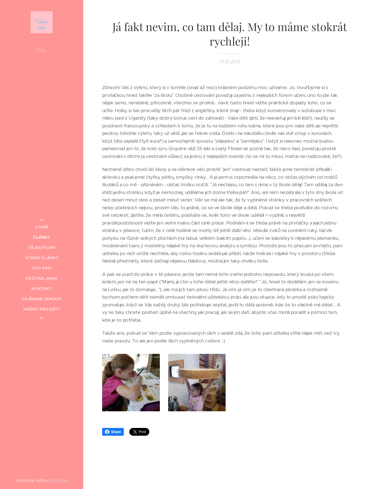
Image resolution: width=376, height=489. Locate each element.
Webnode (58, 480)
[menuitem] (42, 227)
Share (113, 432)
